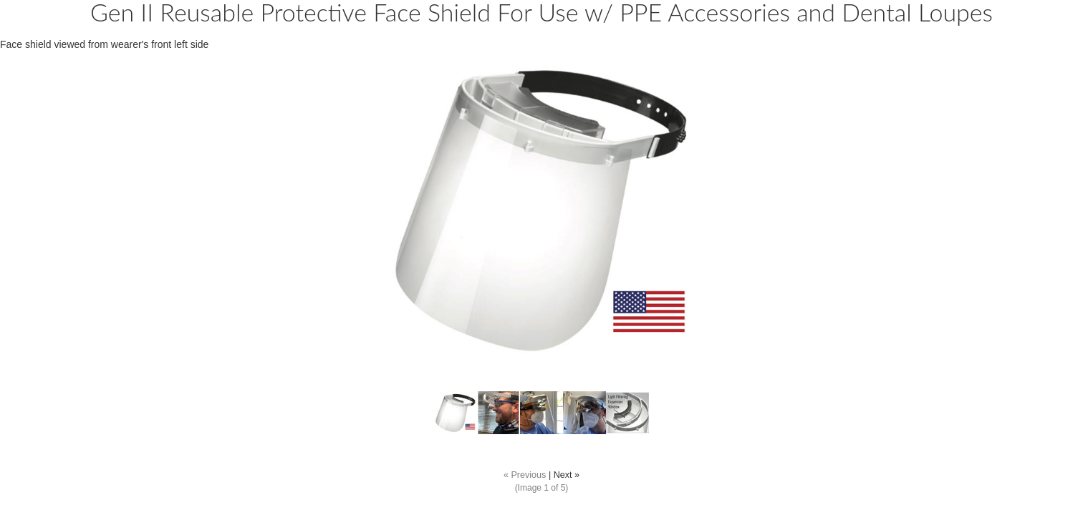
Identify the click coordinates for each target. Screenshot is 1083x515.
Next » (566, 475)
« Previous (525, 475)
